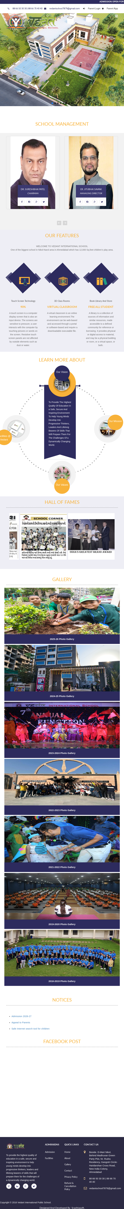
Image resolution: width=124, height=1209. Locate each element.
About (67, 1158)
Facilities (49, 1158)
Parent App (110, 8)
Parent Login (91, 8)
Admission (50, 1152)
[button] (52, 103)
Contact (68, 1170)
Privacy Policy (70, 1176)
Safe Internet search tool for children (31, 1028)
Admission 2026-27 (22, 1016)
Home (67, 1152)
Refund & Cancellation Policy (70, 1186)
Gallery (67, 1164)
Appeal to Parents (21, 1022)
